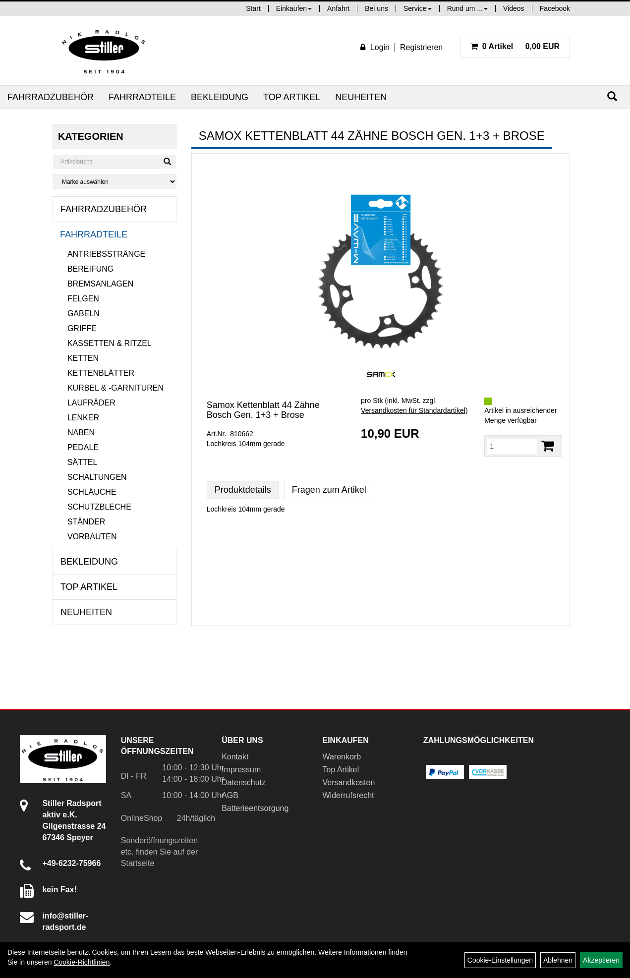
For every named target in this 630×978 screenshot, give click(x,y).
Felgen (83, 298)
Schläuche (91, 492)
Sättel (82, 462)
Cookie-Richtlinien (82, 962)
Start (253, 8)
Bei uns (376, 8)
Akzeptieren (601, 960)
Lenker (83, 417)
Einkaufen (294, 8)
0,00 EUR (515, 46)
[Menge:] (512, 446)
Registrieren (421, 47)
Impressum (241, 769)
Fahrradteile (142, 97)
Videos (513, 8)
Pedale (83, 447)
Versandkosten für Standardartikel (413, 410)
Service (417, 8)
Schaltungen (97, 477)
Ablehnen (558, 960)
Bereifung (90, 269)
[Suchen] (612, 96)
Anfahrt (338, 8)
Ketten (83, 358)
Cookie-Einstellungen (500, 960)
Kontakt (235, 756)
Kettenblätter (100, 373)
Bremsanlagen (100, 284)
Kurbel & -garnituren (115, 388)
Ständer (86, 522)
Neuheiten (361, 97)
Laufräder (91, 403)
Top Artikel (291, 97)
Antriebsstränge (106, 254)
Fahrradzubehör (50, 97)
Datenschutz (244, 782)
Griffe (82, 328)
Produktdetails (243, 490)
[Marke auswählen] (114, 181)
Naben (81, 432)
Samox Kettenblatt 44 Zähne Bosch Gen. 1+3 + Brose (263, 410)
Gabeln (83, 313)
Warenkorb (341, 756)
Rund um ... (467, 8)
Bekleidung (219, 97)
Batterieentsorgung (255, 808)
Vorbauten (92, 536)
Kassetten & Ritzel (109, 343)
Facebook (555, 8)
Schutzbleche (99, 507)
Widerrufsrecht (348, 795)
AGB (230, 795)
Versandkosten (348, 782)
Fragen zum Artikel (329, 490)
